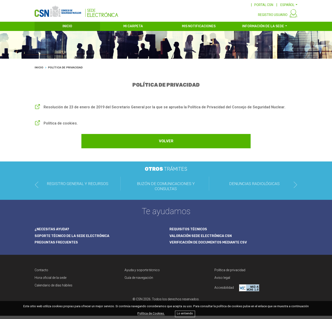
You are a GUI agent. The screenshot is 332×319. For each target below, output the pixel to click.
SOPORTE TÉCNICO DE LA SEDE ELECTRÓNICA (75, 239)
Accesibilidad (236, 291)
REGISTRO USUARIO (273, 18)
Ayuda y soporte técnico (142, 273)
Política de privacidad (229, 273)
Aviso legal (222, 281)
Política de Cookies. (151, 313)
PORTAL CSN (263, 5)
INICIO (67, 29)
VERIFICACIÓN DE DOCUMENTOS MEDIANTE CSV (211, 246)
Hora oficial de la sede (50, 281)
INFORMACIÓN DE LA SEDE (263, 29)
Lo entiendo (185, 313)
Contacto (41, 273)
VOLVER (166, 144)
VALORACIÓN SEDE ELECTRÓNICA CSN (203, 239)
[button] (288, 5)
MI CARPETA (133, 29)
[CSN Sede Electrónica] (76, 11)
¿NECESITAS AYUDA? (53, 232)
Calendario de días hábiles (53, 288)
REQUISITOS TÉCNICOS (189, 232)
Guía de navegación (139, 281)
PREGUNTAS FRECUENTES (58, 246)
